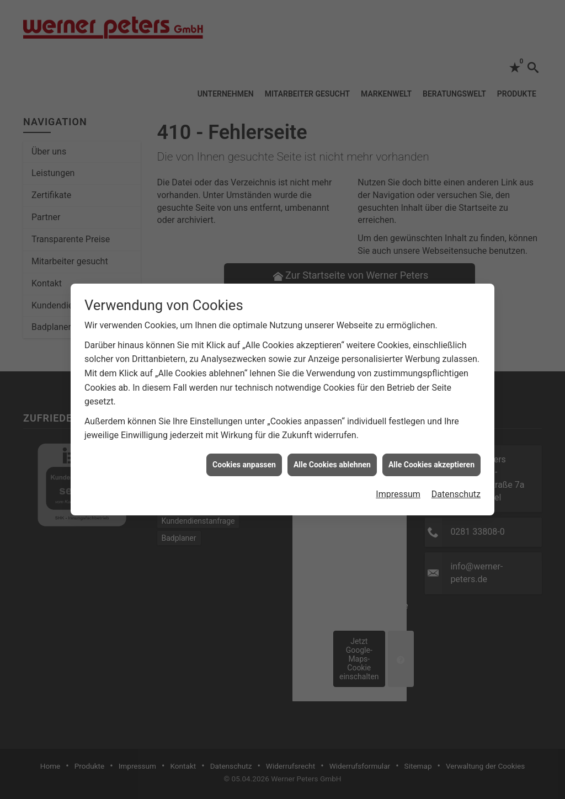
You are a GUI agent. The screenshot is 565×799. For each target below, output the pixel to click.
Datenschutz (456, 489)
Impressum (398, 489)
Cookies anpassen (244, 459)
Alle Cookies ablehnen (332, 459)
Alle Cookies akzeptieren (431, 459)
